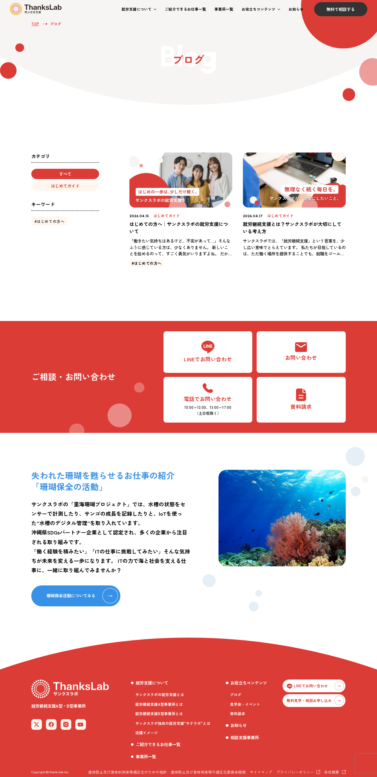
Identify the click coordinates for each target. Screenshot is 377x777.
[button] (139, 9)
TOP (35, 23)
